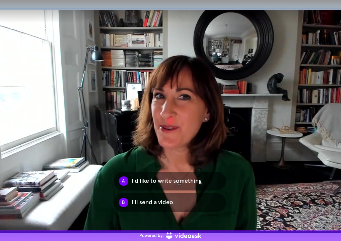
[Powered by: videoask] (170, 235)
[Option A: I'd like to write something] (170, 181)
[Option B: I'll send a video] (170, 202)
